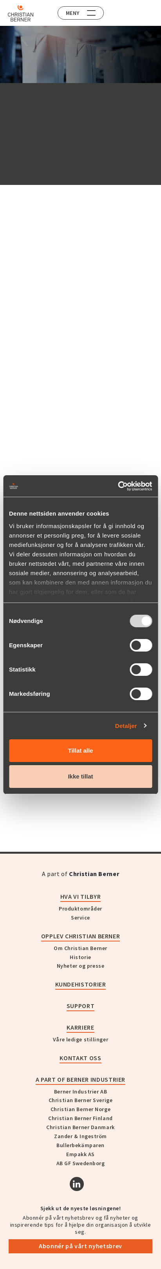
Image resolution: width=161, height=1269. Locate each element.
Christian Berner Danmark (80, 1127)
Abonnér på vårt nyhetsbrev (80, 1246)
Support (80, 1006)
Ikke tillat (80, 776)
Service (80, 917)
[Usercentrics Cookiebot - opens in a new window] (117, 486)
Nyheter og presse (81, 965)
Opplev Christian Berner (80, 936)
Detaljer (126, 725)
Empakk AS (80, 1154)
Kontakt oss (80, 1058)
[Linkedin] (77, 1184)
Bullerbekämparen (80, 1145)
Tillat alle (80, 750)
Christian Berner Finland (80, 1118)
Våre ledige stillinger (80, 1039)
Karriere (80, 1027)
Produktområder (80, 908)
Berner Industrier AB (80, 1091)
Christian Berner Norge (80, 1109)
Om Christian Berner (80, 948)
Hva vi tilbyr (80, 896)
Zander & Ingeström (80, 1136)
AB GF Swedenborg (80, 1163)
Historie (80, 957)
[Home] (20, 13)
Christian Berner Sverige (80, 1100)
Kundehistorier (80, 984)
